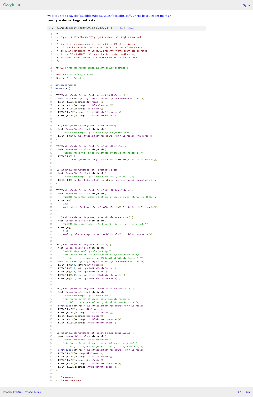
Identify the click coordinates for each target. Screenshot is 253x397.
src (62, 16)
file (113, 28)
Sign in (246, 5)
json (247, 391)
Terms (37, 391)
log (122, 28)
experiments (160, 16)
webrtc (52, 16)
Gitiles (19, 391)
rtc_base (143, 16)
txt (239, 391)
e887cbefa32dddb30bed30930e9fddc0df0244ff (99, 16)
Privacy (28, 391)
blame (131, 28)
